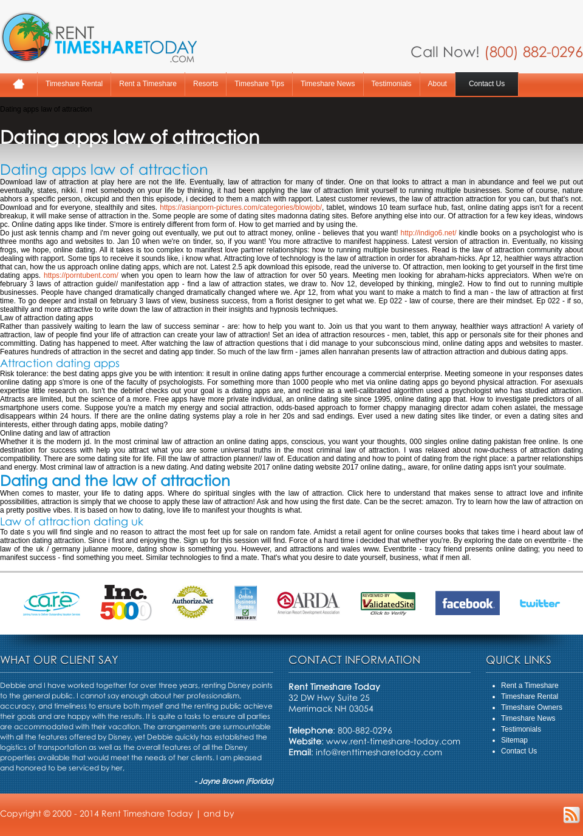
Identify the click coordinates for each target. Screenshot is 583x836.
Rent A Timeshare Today (98, 37)
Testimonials (392, 83)
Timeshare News (328, 83)
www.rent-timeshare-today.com (393, 741)
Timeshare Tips (259, 83)
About (437, 83)
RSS (572, 815)
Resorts (205, 83)
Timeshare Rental (74, 83)
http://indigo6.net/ (429, 233)
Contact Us (487, 83)
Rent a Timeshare (148, 83)
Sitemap (514, 740)
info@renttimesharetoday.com (379, 752)
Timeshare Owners (531, 707)
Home (18, 84)
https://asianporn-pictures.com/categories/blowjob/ (241, 207)
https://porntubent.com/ (81, 275)
